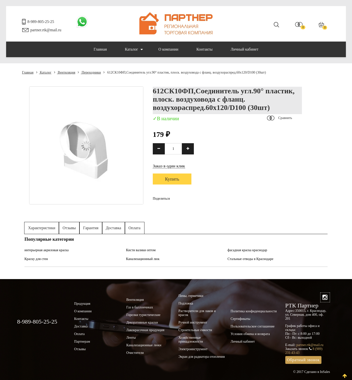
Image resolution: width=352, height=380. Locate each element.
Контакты (205, 49)
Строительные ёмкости (195, 330)
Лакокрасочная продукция (145, 330)
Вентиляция (64, 72)
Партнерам (82, 341)
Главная (100, 49)
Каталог (134, 49)
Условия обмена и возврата (250, 334)
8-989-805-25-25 (40, 22)
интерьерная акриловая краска (46, 250)
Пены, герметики (190, 296)
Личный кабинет (244, 49)
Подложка (185, 303)
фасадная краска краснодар (247, 250)
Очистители (135, 353)
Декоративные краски (142, 322)
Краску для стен (36, 259)
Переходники (89, 72)
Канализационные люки (143, 345)
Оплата (135, 228)
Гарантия (91, 228)
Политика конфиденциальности (254, 311)
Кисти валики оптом (140, 250)
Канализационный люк (142, 259)
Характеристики (41, 228)
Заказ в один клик (169, 165)
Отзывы (69, 228)
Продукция (82, 303)
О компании (168, 49)
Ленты (131, 337)
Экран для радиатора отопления (201, 356)
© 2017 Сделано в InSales (311, 372)
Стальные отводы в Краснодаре (250, 259)
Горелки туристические (143, 315)
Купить (172, 179)
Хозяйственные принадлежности (190, 339)
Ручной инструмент (192, 322)
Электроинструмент (193, 349)
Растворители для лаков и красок (197, 313)
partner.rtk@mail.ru (45, 30)
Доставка (113, 228)
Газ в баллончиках (139, 307)
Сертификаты (240, 319)
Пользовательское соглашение (253, 326)
